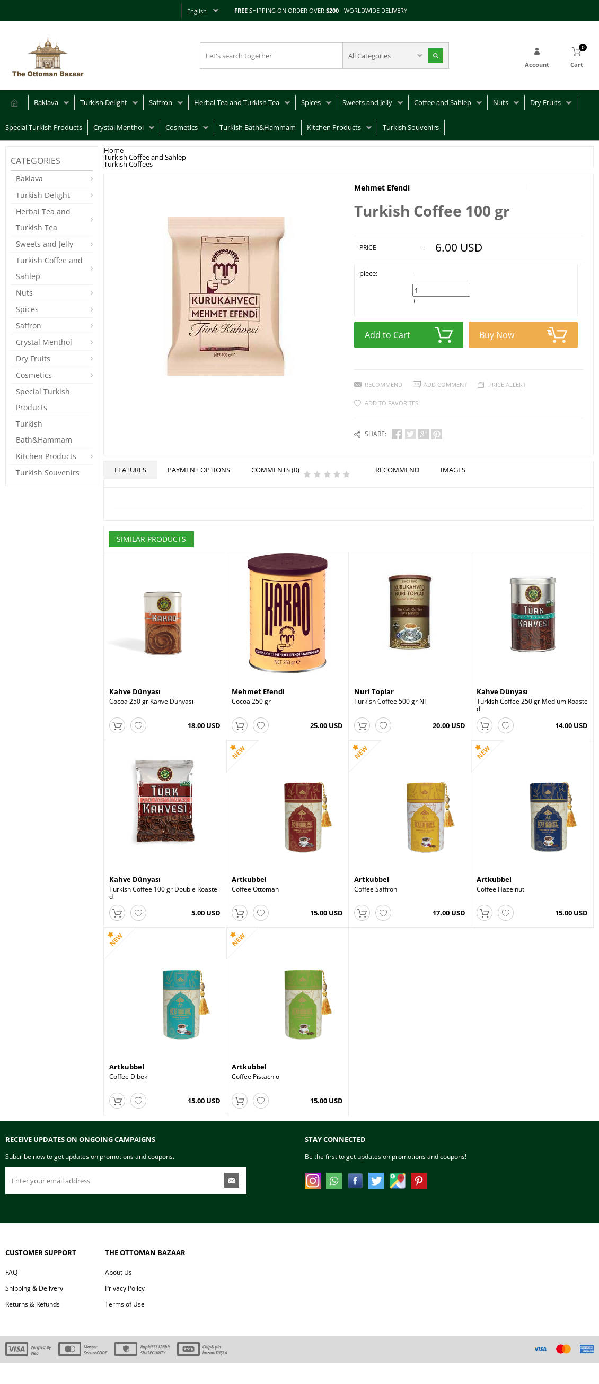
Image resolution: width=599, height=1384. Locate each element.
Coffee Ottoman (255, 896)
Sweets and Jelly (367, 102)
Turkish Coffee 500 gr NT (391, 701)
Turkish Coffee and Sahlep (49, 268)
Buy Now (523, 335)
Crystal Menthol (118, 127)
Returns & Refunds (32, 1325)
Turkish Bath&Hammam (257, 127)
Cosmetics (181, 127)
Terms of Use (125, 1325)
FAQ (11, 1293)
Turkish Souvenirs (411, 127)
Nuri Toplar (374, 691)
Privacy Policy (125, 1309)
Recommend (383, 384)
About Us (118, 1293)
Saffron (160, 102)
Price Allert (507, 384)
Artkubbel (249, 886)
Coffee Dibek (128, 1091)
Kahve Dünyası (135, 691)
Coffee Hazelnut (500, 896)
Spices (311, 102)
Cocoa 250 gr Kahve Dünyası (151, 701)
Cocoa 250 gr (251, 701)
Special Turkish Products (43, 127)
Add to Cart (409, 335)
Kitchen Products (334, 127)
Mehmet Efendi (382, 188)
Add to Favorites (391, 403)
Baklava (46, 102)
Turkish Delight (103, 102)
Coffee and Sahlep (442, 102)
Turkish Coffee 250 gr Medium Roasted (532, 705)
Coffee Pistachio (255, 1091)
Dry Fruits (545, 102)
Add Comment (445, 384)
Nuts (500, 102)
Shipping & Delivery (34, 1309)
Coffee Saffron (375, 896)
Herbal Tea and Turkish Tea (236, 102)
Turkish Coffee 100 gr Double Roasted (163, 900)
